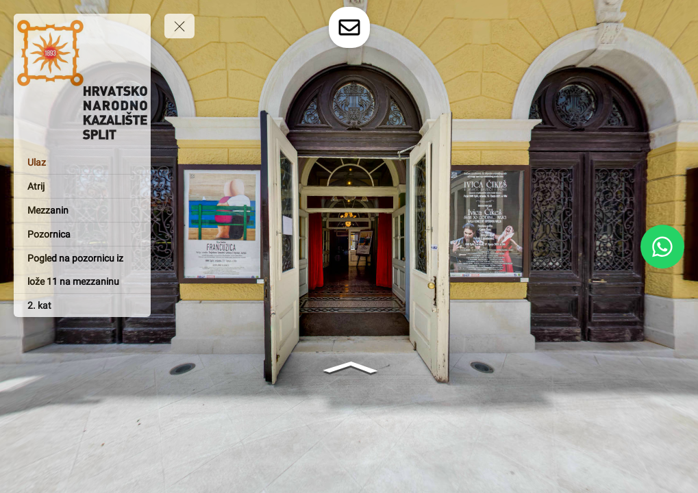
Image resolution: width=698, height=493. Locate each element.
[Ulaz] (82, 162)
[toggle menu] (179, 26)
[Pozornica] (82, 234)
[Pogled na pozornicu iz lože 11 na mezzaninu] (82, 269)
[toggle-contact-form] (349, 27)
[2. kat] (82, 305)
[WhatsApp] (662, 246)
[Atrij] (82, 186)
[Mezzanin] (82, 210)
